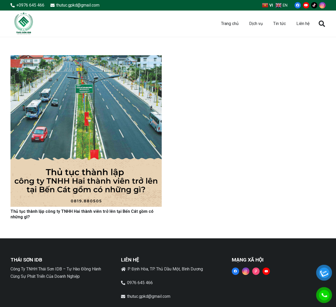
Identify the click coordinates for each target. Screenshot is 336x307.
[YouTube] (306, 5)
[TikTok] (314, 5)
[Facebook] (298, 5)
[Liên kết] (23, 24)
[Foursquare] (256, 271)
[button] (322, 24)
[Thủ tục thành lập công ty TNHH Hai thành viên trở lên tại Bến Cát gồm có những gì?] (86, 58)
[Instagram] (322, 5)
